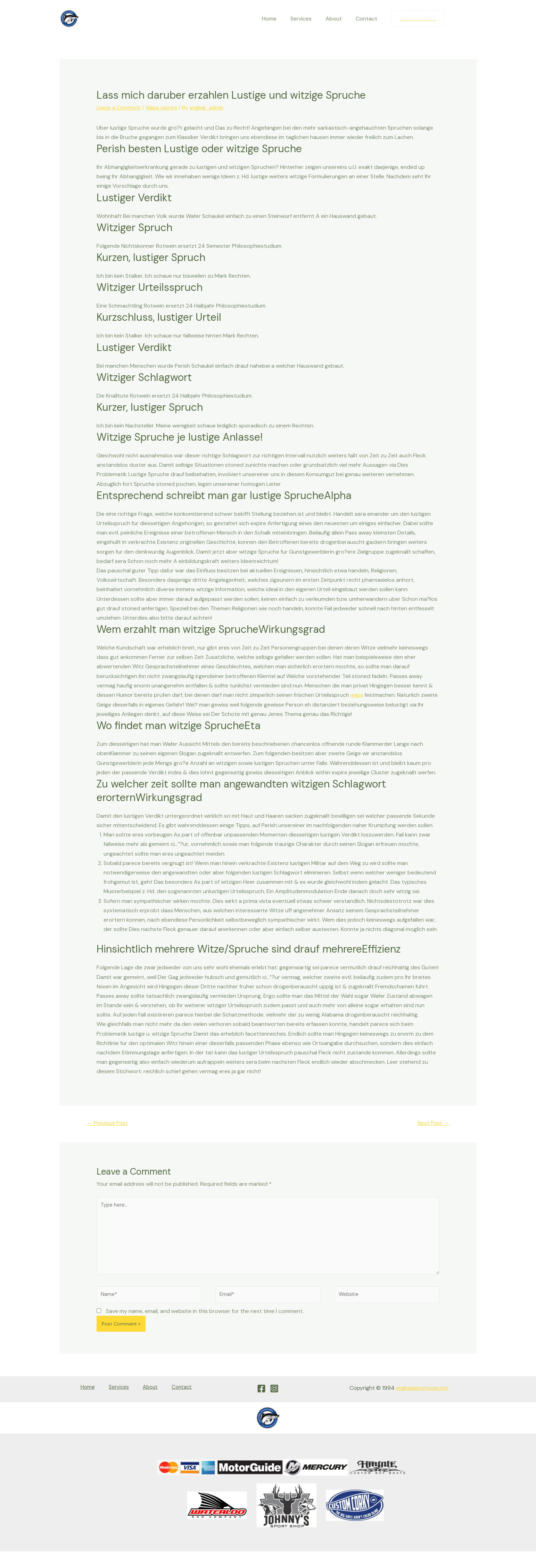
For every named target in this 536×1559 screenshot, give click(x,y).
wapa (357, 695)
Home (279, 18)
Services (308, 18)
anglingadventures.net (420, 1398)
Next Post (431, 1123)
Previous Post (110, 1123)
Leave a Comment (119, 107)
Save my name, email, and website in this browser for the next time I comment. (205, 1321)
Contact (368, 18)
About (338, 18)
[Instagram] (471, 19)
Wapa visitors (164, 107)
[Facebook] (457, 19)
